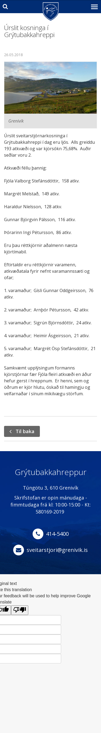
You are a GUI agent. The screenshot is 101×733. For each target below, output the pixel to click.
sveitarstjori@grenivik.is (57, 550)
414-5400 (57, 533)
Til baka (25, 431)
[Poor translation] (19, 610)
